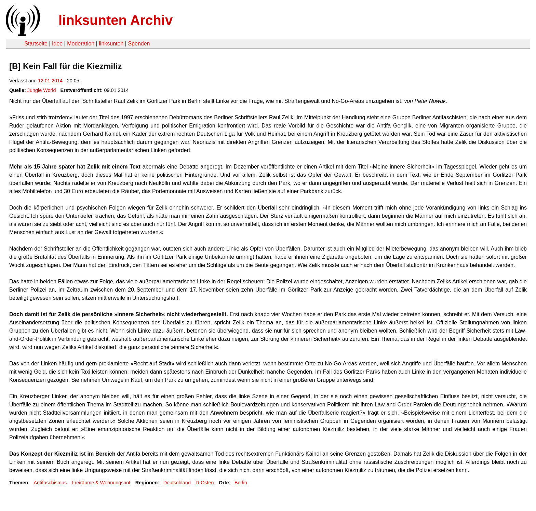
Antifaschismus (50, 482)
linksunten (111, 43)
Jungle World (41, 90)
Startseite (36, 43)
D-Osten (205, 482)
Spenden (139, 43)
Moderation (80, 43)
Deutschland (177, 482)
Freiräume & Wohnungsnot (101, 482)
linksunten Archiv (115, 20)
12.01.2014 (50, 80)
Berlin (240, 482)
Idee (57, 43)
